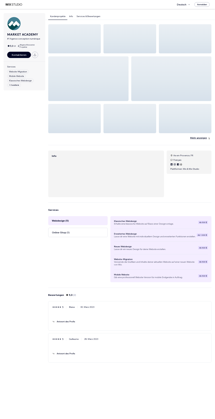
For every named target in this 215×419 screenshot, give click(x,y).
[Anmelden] (202, 4)
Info (71, 16)
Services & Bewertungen (88, 16)
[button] (74, 38)
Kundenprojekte (58, 16)
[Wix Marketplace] (13, 4)
